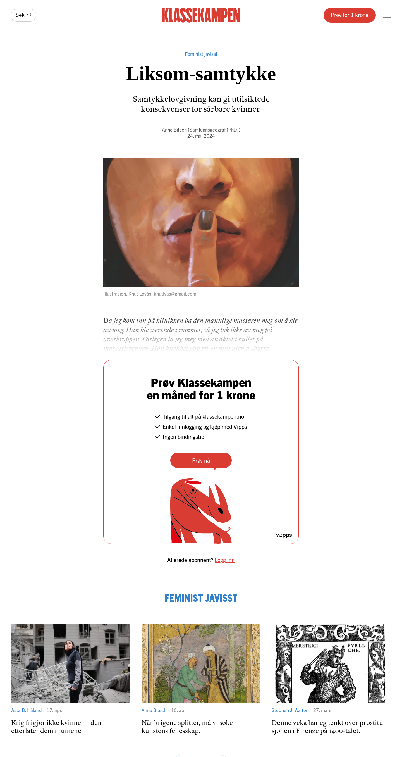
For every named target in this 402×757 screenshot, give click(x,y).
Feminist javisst (201, 54)
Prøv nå (201, 460)
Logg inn (225, 559)
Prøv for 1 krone (349, 14)
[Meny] (387, 15)
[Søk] (23, 15)
